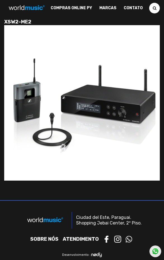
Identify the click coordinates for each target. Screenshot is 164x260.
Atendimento (81, 239)
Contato (133, 8)
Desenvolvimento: (82, 254)
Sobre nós (44, 239)
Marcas (107, 8)
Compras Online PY (71, 8)
